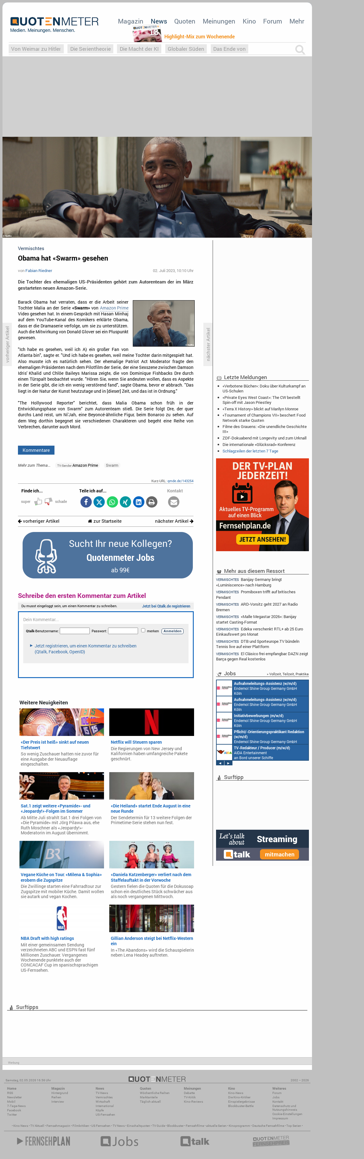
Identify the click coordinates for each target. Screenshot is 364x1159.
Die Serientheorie (90, 48)
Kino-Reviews (193, 1102)
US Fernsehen (100, 1126)
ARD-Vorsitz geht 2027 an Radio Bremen (257, 607)
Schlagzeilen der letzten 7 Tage (250, 451)
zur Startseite (105, 521)
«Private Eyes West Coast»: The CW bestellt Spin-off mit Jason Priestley (262, 400)
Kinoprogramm (239, 1126)
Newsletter (14, 1097)
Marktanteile (149, 1097)
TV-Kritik (190, 1097)
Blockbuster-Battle (241, 1106)
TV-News (102, 1093)
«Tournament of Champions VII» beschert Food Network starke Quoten (264, 417)
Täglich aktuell (150, 1102)
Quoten (184, 21)
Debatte (189, 1093)
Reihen (56, 1097)
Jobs (276, 1097)
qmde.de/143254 (180, 480)
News (159, 21)
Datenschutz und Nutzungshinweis (284, 1108)
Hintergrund (59, 1093)
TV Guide (158, 1126)
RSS (10, 1093)
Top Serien (293, 1126)
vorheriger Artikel (38, 521)
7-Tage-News (16, 1106)
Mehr (296, 21)
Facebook (14, 1110)
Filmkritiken (80, 1126)
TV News (119, 1126)
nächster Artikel (174, 521)
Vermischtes (104, 1097)
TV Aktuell (37, 1126)
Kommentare (36, 450)
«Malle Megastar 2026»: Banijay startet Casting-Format (256, 619)
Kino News (20, 1126)
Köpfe (100, 1110)
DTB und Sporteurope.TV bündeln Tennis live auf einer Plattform (257, 644)
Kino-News (235, 1093)
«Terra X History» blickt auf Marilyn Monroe (260, 409)
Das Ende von (229, 48)
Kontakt (277, 1102)
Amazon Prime (114, 308)
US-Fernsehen (105, 1115)
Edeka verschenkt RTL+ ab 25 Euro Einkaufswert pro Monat (259, 631)
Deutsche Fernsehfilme (268, 1126)
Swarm (112, 465)
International (105, 1106)
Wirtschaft (103, 1102)
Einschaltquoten (138, 1126)
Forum (272, 21)
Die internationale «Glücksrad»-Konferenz (259, 444)
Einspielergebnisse (241, 1102)
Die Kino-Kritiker (239, 1097)
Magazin (130, 21)
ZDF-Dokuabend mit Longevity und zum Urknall (264, 438)
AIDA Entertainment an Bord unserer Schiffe (253, 752)
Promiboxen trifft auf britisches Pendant (256, 594)
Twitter (12, 1115)
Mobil (11, 1102)
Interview (57, 1102)
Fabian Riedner (38, 270)
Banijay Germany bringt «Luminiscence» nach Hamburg (249, 582)
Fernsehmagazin (58, 1126)
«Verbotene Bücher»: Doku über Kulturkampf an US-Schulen (264, 388)
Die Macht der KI (139, 48)
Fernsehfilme (195, 1126)
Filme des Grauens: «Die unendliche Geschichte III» (265, 429)
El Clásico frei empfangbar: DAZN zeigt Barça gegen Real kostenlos (262, 656)
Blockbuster (175, 1126)
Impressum (280, 1118)
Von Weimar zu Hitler (36, 48)
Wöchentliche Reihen (155, 1093)
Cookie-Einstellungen (287, 1114)
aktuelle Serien (216, 1126)
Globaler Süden (186, 48)
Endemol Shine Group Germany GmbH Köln (257, 688)
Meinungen (219, 21)
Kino (249, 21)
